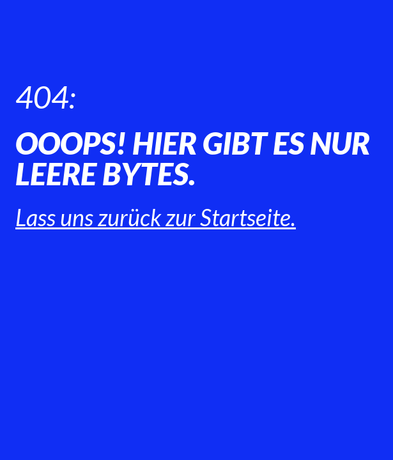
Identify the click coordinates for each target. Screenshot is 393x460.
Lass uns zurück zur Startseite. (155, 217)
